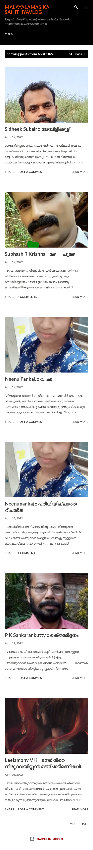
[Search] (76, 7)
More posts (79, 824)
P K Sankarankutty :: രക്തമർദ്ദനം (41, 635)
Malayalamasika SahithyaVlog (27, 9)
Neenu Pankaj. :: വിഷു (28, 379)
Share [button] (9, 171)
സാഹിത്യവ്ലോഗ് (35, 33)
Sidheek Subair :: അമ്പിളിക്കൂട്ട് (37, 129)
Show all (77, 54)
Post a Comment (31, 171)
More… (63, 33)
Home (9, 33)
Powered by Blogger (46, 839)
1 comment (26, 553)
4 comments (27, 296)
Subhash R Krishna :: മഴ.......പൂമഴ (40, 254)
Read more (80, 171)
